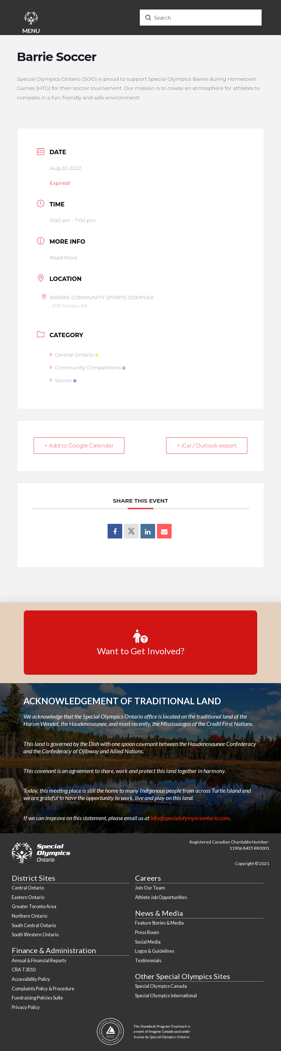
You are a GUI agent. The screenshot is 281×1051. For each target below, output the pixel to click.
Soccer (63, 380)
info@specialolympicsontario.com (190, 817)
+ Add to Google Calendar (79, 445)
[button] (31, 23)
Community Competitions (87, 367)
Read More (63, 257)
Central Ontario (74, 354)
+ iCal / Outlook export (207, 445)
